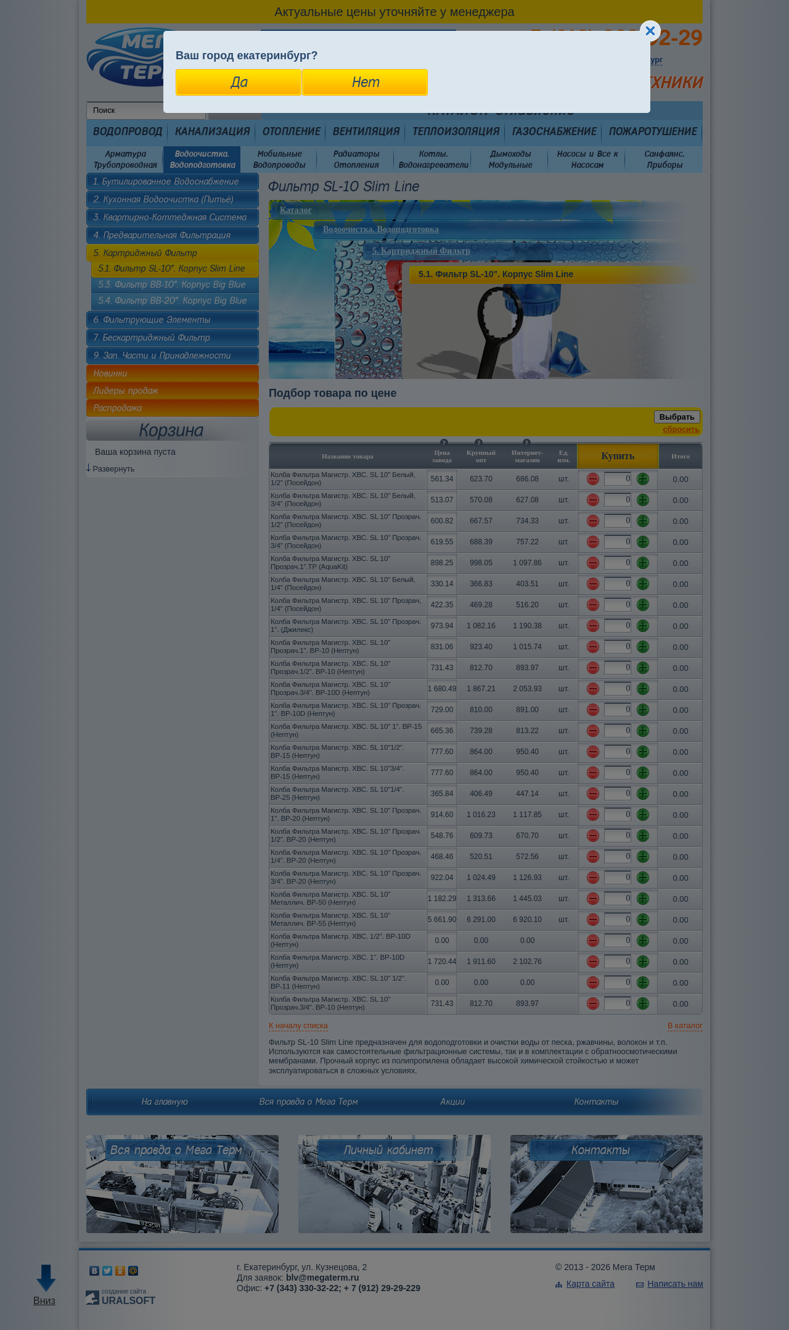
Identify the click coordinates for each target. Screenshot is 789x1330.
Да (239, 82)
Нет (365, 82)
